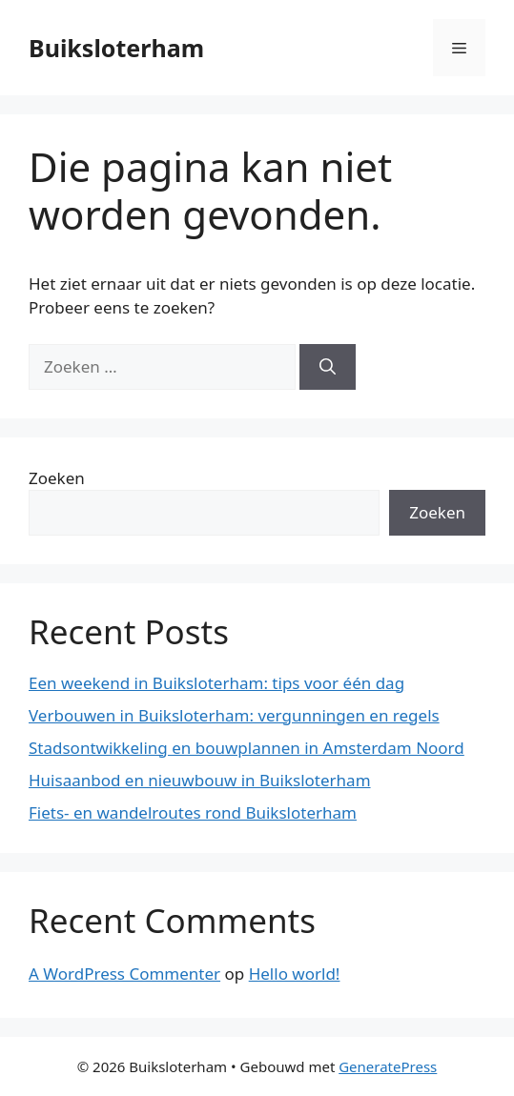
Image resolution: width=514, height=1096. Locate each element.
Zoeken (57, 478)
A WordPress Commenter (124, 973)
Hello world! (294, 973)
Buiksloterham (116, 47)
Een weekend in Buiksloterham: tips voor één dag (216, 683)
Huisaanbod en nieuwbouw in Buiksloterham (200, 780)
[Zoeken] (327, 367)
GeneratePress (388, 1066)
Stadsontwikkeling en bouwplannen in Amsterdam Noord (246, 748)
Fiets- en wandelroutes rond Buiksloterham (193, 812)
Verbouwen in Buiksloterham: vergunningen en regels (234, 715)
